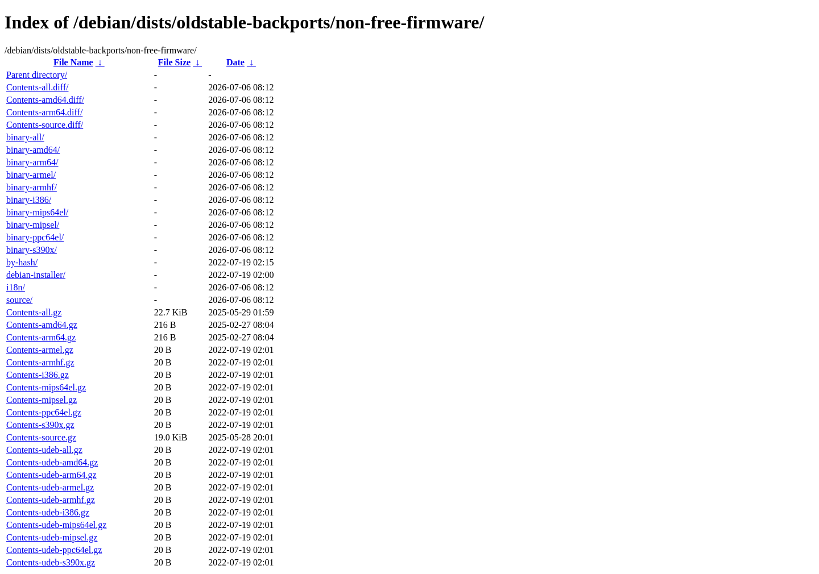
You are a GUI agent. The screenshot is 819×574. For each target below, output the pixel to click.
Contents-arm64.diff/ (44, 112)
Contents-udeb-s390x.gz (50, 562)
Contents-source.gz (41, 437)
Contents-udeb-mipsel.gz (51, 537)
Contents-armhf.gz (40, 362)
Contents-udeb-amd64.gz (52, 462)
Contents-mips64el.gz (46, 387)
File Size (174, 62)
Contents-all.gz (33, 312)
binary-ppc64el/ (35, 237)
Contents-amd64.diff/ (45, 100)
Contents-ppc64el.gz (43, 412)
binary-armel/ (31, 175)
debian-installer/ (35, 275)
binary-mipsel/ (32, 225)
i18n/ (15, 287)
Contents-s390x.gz (40, 425)
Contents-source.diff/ (44, 125)
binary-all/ (25, 137)
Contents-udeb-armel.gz (50, 487)
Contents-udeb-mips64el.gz (56, 525)
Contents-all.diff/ (37, 87)
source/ (19, 300)
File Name (73, 62)
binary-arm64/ (32, 162)
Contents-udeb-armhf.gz (50, 500)
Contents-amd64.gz (41, 325)
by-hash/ (22, 262)
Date (235, 62)
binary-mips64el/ (37, 212)
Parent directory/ (36, 75)
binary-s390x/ (31, 250)
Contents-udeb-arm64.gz (51, 475)
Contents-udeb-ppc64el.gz (54, 550)
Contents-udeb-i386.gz (47, 512)
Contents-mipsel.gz (41, 400)
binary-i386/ (28, 200)
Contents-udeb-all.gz (44, 450)
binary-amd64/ (33, 150)
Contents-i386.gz (37, 375)
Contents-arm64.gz (41, 337)
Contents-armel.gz (39, 350)
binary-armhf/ (31, 187)
